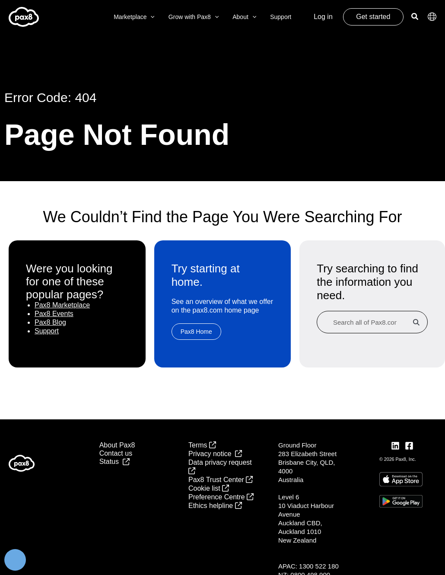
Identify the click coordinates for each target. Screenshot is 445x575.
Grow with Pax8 (198, 17)
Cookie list (208, 488)
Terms (202, 445)
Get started (373, 16)
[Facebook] (409, 445)
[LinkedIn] (395, 445)
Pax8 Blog (50, 322)
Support (281, 16)
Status (114, 461)
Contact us (115, 453)
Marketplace (140, 17)
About (247, 17)
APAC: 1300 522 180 (308, 566)
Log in (323, 16)
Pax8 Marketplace (62, 305)
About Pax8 (116, 445)
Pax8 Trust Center (220, 479)
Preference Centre (221, 497)
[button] (156, 17)
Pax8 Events (54, 313)
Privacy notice (215, 453)
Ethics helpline (215, 505)
